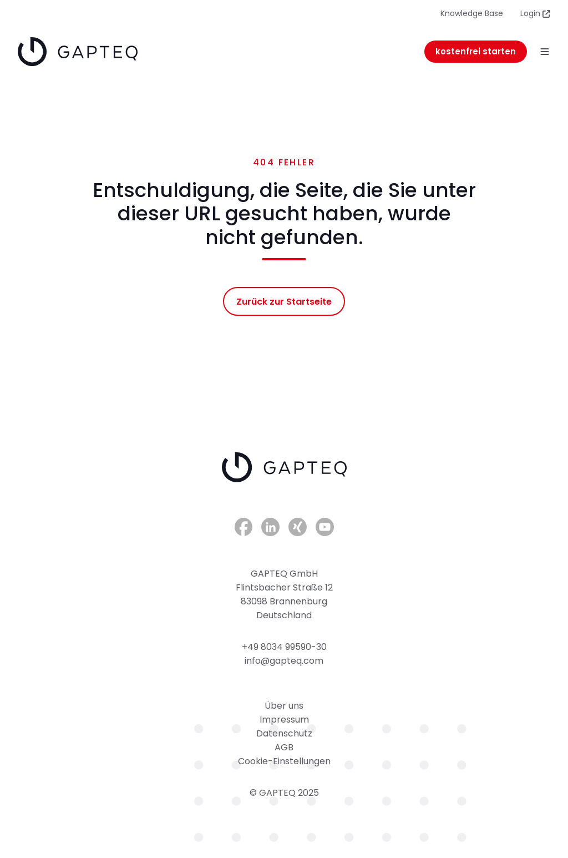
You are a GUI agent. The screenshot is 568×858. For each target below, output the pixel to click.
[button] (544, 51)
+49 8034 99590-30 (284, 646)
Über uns (284, 705)
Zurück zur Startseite (284, 301)
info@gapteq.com (284, 660)
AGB (284, 747)
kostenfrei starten (475, 51)
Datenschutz (284, 733)
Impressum (284, 719)
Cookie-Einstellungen (284, 761)
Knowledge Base (471, 13)
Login (535, 13)
